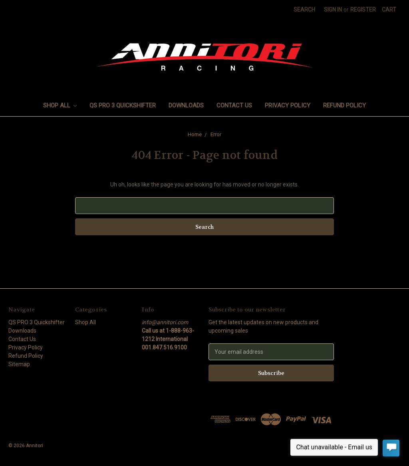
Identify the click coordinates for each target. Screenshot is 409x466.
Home (195, 134)
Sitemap (19, 364)
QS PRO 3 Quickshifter (122, 105)
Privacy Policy (287, 105)
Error (215, 134)
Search (304, 9)
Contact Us (234, 105)
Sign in (333, 9)
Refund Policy (344, 105)
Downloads (186, 105)
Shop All (60, 105)
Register (363, 9)
